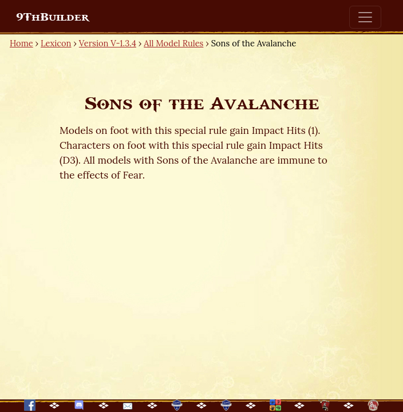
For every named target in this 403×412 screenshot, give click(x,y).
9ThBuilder (52, 17)
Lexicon (56, 43)
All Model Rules (173, 43)
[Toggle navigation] (365, 17)
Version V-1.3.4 (107, 43)
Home (21, 43)
